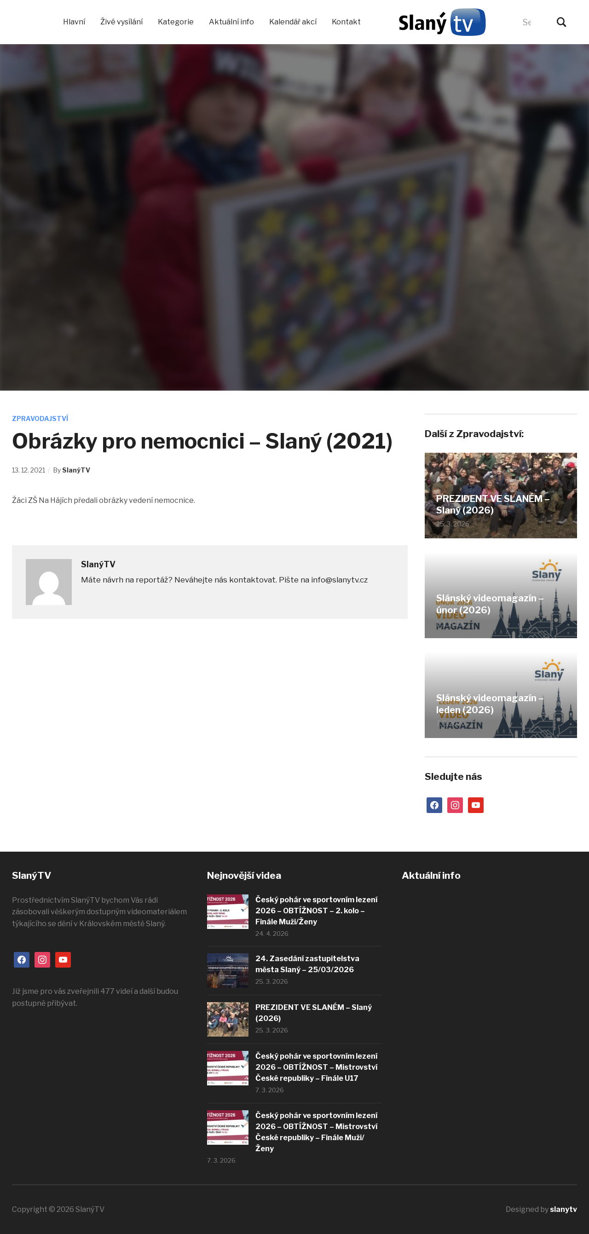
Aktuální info (231, 21)
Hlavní (74, 21)
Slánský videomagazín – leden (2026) (490, 703)
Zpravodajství (40, 418)
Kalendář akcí (293, 21)
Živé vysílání (121, 21)
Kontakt (346, 21)
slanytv (563, 1209)
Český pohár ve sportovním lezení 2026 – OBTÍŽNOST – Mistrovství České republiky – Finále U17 (316, 1067)
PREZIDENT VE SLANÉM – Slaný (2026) (493, 504)
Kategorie (176, 21)
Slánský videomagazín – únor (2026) (490, 604)
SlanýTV (76, 470)
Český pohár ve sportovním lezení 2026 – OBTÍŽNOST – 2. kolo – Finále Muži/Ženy (316, 910)
